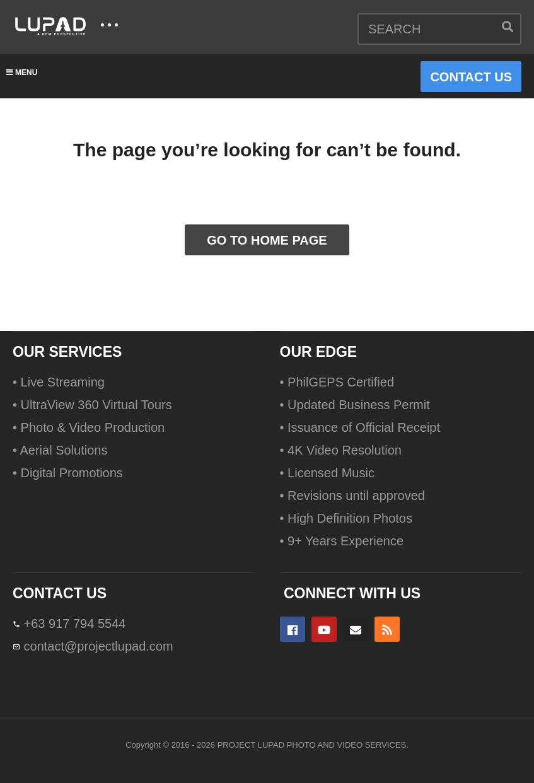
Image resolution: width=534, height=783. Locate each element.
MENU (21, 72)
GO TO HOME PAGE (267, 240)
